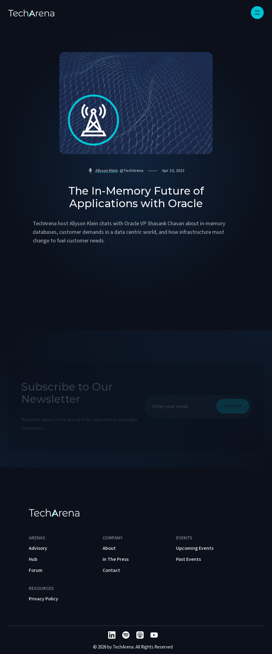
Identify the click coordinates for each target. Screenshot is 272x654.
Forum (36, 570)
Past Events (188, 559)
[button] (257, 12)
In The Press (116, 559)
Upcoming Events (194, 548)
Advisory (38, 548)
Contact (111, 570)
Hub (33, 559)
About (109, 548)
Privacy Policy (43, 599)
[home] (31, 12)
